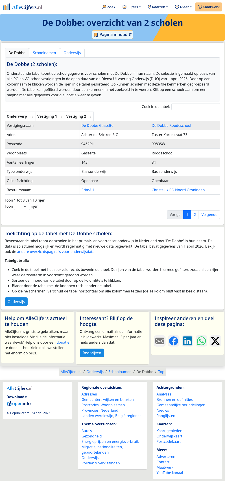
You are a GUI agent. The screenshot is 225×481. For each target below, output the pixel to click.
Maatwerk (209, 7)
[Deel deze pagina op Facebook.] (173, 341)
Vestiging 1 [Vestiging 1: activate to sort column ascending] (71, 116)
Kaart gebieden (169, 430)
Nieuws (163, 410)
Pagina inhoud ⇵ (112, 34)
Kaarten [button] (156, 7)
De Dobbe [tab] (17, 52)
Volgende (209, 214)
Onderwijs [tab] (72, 52)
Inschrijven (92, 352)
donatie (63, 342)
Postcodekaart (169, 441)
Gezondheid (91, 436)
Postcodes (90, 404)
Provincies (89, 410)
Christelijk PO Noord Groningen (170, 189)
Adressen (89, 394)
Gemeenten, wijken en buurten (107, 399)
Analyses (164, 394)
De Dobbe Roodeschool (163, 125)
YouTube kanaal (170, 472)
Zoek (108, 7)
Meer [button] (182, 7)
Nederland (109, 410)
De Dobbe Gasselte (78, 125)
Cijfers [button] (130, 7)
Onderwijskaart (169, 436)
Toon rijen (21, 206)
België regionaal (129, 415)
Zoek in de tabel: (181, 106)
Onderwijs (16, 301)
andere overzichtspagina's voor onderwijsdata (55, 251)
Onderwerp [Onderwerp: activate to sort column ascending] (17, 116)
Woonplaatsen (112, 404)
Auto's (86, 430)
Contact (163, 461)
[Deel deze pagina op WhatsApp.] (201, 341)
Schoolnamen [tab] (44, 52)
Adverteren (166, 456)
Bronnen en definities (175, 399)
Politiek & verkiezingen (100, 463)
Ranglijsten (166, 415)
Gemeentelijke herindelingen (181, 404)
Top (161, 371)
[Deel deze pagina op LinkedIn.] (187, 341)
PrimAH (68, 189)
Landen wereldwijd (97, 415)
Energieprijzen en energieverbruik (110, 441)
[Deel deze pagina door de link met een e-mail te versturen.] (160, 341)
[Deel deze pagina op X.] (215, 341)
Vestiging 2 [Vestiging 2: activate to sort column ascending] (153, 116)
